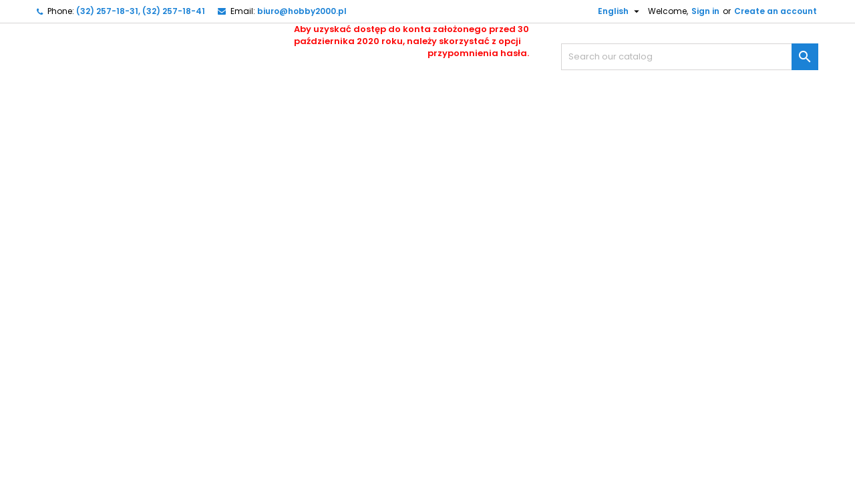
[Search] (689, 56)
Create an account (775, 11)
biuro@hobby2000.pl (302, 11)
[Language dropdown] (613, 11)
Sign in (705, 11)
